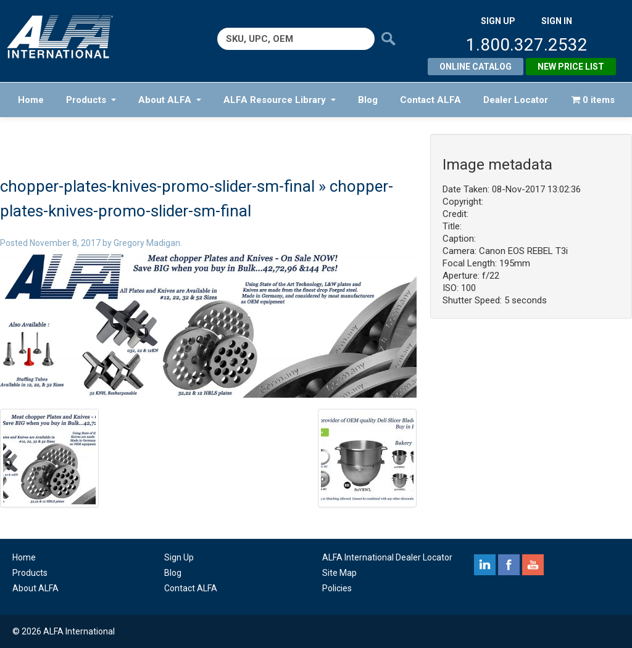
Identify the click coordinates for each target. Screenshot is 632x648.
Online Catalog (475, 67)
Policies (337, 588)
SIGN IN (556, 21)
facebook (509, 564)
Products (91, 99)
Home (31, 99)
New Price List (571, 67)
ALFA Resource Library (279, 99)
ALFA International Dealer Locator (387, 557)
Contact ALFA (430, 99)
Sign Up (179, 557)
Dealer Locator (515, 99)
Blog (368, 99)
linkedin (485, 564)
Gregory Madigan (147, 243)
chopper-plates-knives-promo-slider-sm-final (157, 186)
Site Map (339, 573)
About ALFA (169, 99)
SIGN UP (498, 21)
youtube (533, 564)
